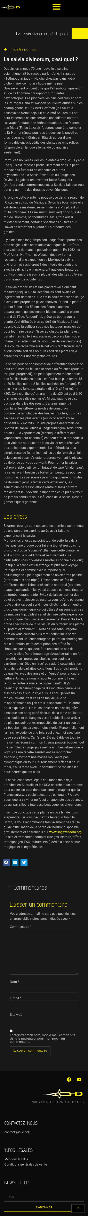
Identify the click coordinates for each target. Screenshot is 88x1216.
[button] (56, 6)
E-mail (15, 998)
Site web (16, 1014)
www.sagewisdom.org (65, 832)
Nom (14, 982)
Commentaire (20, 926)
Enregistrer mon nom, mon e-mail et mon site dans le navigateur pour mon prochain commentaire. (42, 1038)
